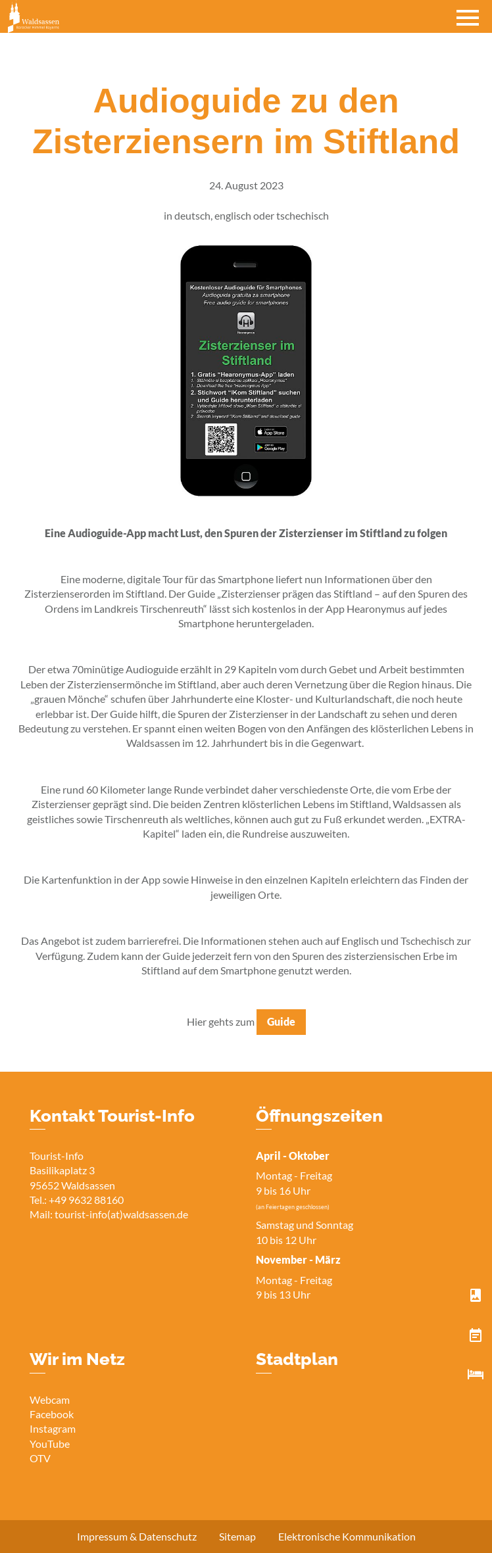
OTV (40, 1458)
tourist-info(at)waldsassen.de (121, 1214)
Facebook (52, 1414)
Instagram (53, 1428)
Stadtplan (297, 1359)
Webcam (50, 1399)
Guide (281, 1021)
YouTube (50, 1443)
